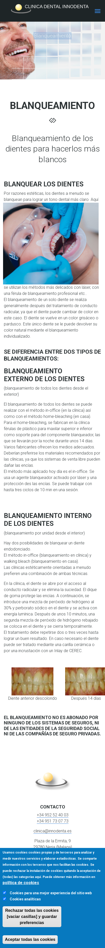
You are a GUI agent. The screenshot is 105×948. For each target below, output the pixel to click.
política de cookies (21, 882)
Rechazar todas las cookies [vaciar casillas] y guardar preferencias (32, 916)
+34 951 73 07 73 (52, 821)
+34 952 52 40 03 (52, 815)
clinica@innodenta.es (52, 831)
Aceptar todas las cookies (30, 939)
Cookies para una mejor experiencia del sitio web (51, 893)
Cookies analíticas (25, 899)
